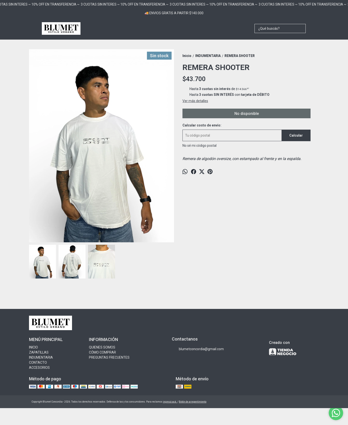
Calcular (296, 135)
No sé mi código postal (199, 145)
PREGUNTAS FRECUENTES (109, 357)
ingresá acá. (170, 401)
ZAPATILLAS (39, 352)
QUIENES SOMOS (102, 347)
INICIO (33, 347)
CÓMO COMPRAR (102, 352)
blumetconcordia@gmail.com (198, 349)
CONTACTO (38, 362)
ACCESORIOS (39, 367)
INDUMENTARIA (41, 357)
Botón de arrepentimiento (192, 401)
